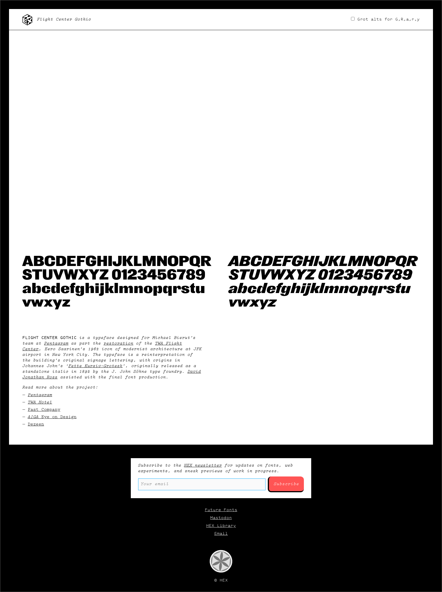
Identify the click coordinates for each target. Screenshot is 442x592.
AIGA (52, 417)
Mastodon (221, 518)
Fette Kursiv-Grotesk (95, 366)
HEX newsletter (203, 465)
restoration (118, 343)
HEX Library (221, 526)
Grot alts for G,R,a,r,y (385, 19)
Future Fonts (221, 510)
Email (221, 533)
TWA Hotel (40, 402)
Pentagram (56, 343)
